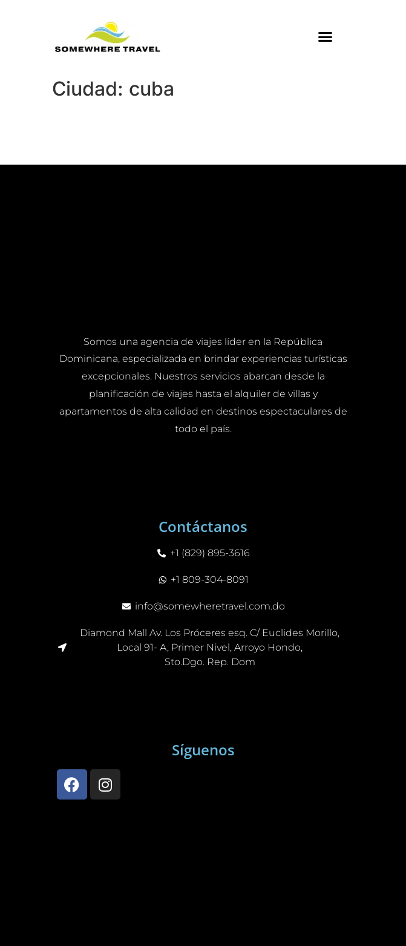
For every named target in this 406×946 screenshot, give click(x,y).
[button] (325, 36)
